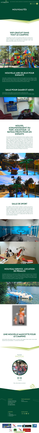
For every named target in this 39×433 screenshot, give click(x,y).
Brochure (22, 400)
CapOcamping (11, 414)
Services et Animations (23, 1)
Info (33, 1)
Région (30, 1)
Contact (37, 1)
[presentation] (1, 1)
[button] (17, 380)
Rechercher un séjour (19, 432)
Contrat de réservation (24, 401)
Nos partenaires (11, 415)
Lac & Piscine (12, 1)
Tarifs (17, 1)
